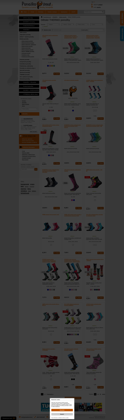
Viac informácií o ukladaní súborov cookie (59, 417)
